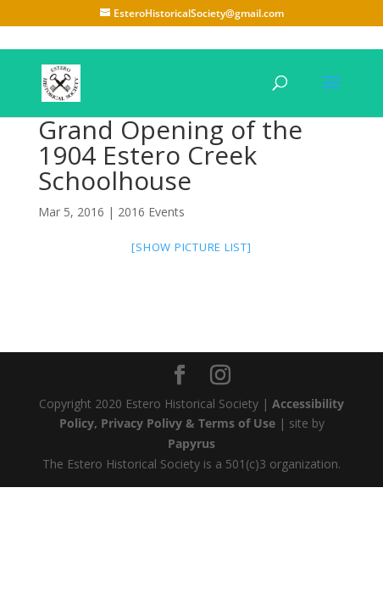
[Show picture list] (191, 247)
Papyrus (191, 443)
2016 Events (151, 212)
